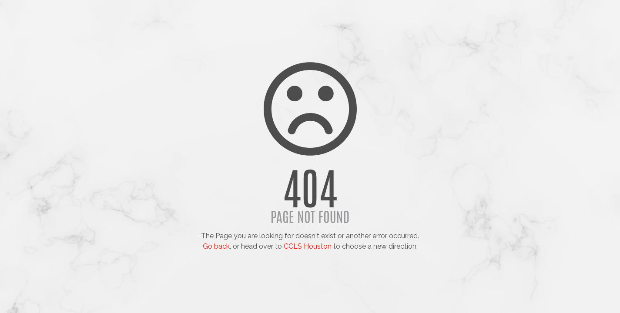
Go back (216, 246)
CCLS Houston (308, 246)
